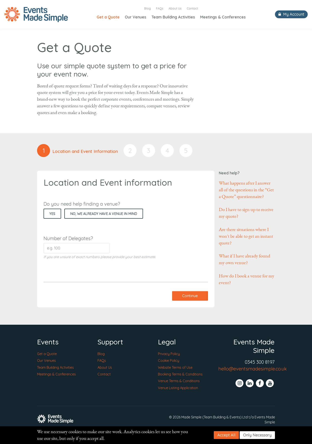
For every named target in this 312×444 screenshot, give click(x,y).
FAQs (159, 8)
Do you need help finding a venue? (82, 204)
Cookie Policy (168, 360)
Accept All (226, 435)
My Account (291, 14)
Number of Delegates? (68, 238)
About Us (175, 8)
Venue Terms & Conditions (179, 381)
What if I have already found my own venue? (244, 259)
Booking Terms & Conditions (180, 374)
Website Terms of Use (175, 367)
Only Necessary (257, 435)
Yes (52, 213)
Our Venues (135, 17)
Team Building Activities (173, 17)
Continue (190, 295)
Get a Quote (108, 17)
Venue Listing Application (178, 388)
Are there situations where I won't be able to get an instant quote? (246, 236)
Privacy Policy (169, 354)
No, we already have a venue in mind (103, 213)
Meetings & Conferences (223, 17)
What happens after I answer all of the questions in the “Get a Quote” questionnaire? (246, 190)
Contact (192, 8)
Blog (147, 8)
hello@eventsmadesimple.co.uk (252, 369)
